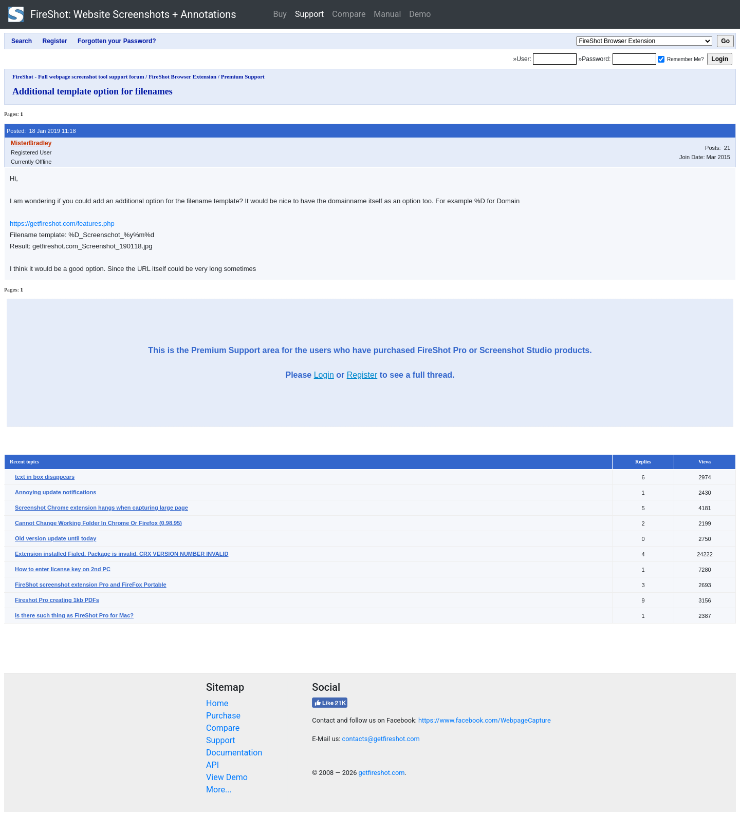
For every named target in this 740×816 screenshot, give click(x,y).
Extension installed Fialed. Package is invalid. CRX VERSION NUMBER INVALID (121, 554)
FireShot (122, 14)
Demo (420, 14)
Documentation (234, 752)
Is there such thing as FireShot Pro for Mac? (74, 615)
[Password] (634, 59)
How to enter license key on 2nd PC (62, 569)
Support (309, 14)
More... (219, 789)
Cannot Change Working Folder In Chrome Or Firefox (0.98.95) (98, 523)
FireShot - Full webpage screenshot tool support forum (78, 76)
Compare (348, 14)
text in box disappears (45, 477)
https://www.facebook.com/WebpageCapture (484, 720)
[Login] (555, 59)
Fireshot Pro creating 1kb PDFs (57, 600)
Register (362, 375)
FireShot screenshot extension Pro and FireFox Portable (90, 584)
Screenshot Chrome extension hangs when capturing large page (101, 507)
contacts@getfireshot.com (381, 739)
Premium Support (243, 76)
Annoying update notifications (55, 492)
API (212, 765)
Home (217, 703)
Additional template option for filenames (92, 91)
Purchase (223, 716)
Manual (387, 14)
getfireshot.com (382, 772)
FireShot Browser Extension (182, 76)
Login (324, 375)
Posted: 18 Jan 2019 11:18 (41, 131)
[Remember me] (661, 59)
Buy (280, 14)
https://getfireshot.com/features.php (62, 223)
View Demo (227, 777)
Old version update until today (55, 538)
